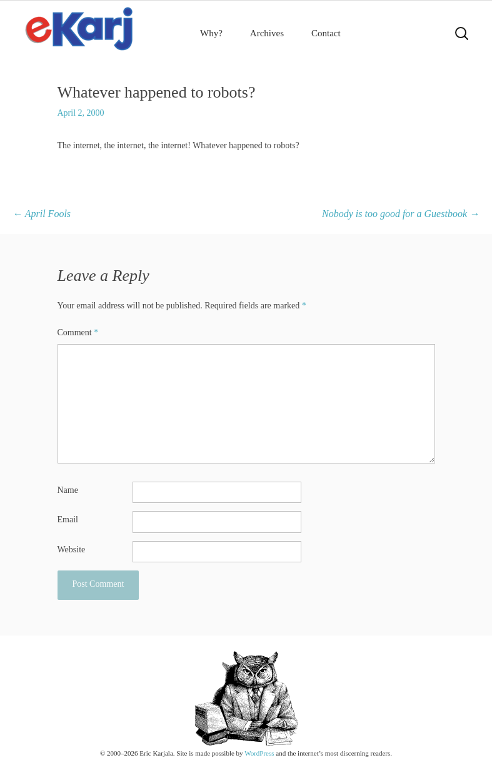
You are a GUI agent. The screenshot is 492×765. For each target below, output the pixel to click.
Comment (78, 332)
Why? (211, 33)
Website (72, 549)
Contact (326, 33)
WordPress (259, 753)
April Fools (42, 213)
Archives (267, 33)
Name (68, 490)
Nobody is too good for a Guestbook (400, 213)
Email (68, 519)
